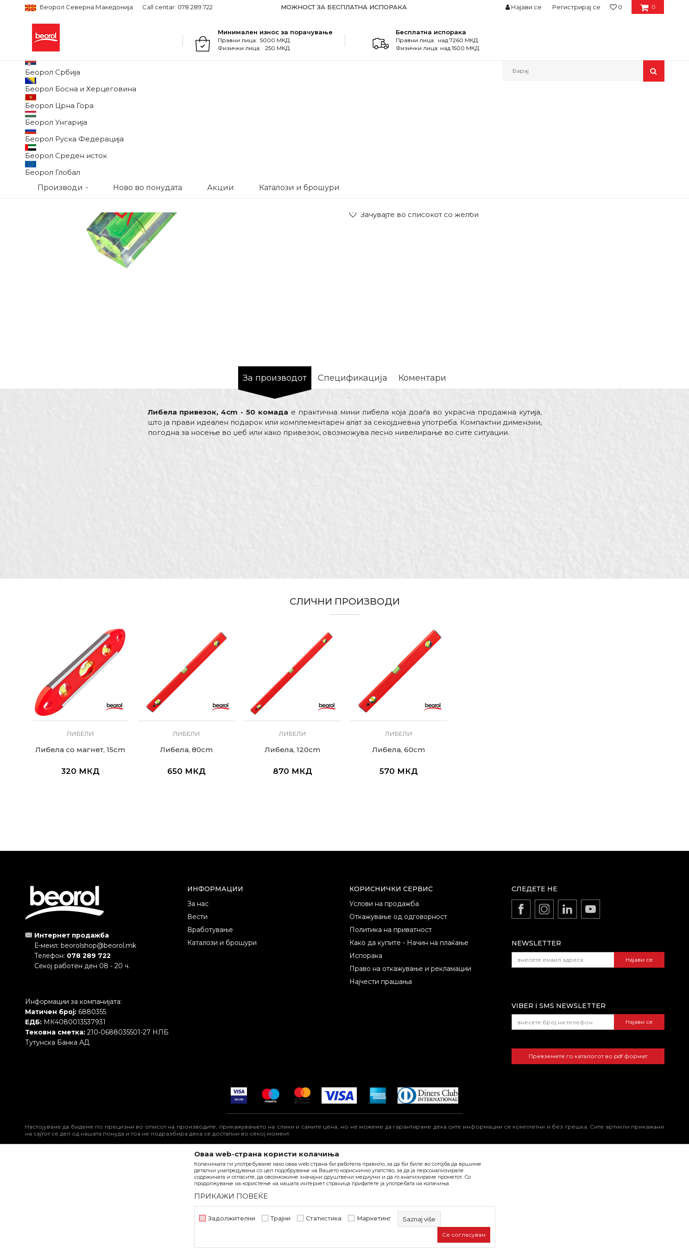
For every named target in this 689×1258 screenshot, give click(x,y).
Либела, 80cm (186, 845)
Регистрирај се (576, 7)
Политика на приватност (390, 1025)
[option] (344, 7)
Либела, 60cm (398, 845)
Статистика (323, 1218)
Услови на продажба (384, 999)
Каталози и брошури (222, 1038)
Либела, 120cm (292, 845)
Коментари (422, 473)
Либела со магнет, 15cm (80, 845)
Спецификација (352, 473)
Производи (65, 101)
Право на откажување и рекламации (410, 1064)
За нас (198, 999)
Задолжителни (231, 1218)
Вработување (210, 1025)
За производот (275, 473)
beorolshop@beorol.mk (98, 1041)
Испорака (365, 1051)
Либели (268, 101)
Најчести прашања (380, 1077)
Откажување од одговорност (398, 1012)
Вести (197, 1012)
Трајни (281, 1218)
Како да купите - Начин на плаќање (408, 1038)
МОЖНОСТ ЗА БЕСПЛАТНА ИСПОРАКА (344, 7)
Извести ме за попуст (628, 252)
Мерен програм (113, 101)
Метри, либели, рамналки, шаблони (197, 101)
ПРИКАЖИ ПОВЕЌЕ (231, 1196)
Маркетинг (374, 1218)
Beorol (33, 101)
